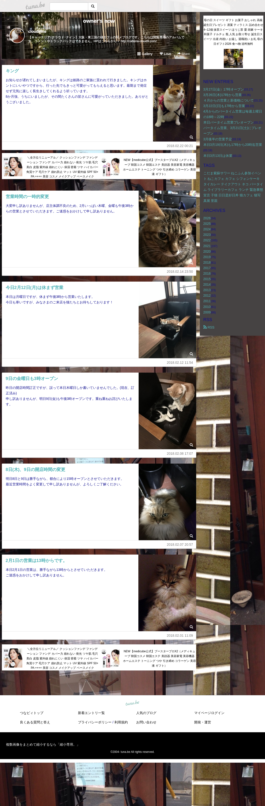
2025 (207, 224)
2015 (207, 279)
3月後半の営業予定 (217, 139)
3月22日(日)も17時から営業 (224, 106)
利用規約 (121, 722)
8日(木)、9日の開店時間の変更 (35, 469)
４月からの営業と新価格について (228, 100)
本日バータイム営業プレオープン (228, 122)
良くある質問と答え (35, 722)
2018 (207, 262)
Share (183, 54)
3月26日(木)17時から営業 (222, 95)
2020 (207, 251)
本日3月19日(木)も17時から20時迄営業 (232, 145)
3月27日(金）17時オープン (223, 89)
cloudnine (37, 31)
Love (165, 54)
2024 (207, 229)
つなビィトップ (31, 713)
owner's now (99, 21)
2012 (207, 295)
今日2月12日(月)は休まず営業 (34, 287)
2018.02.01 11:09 (180, 635)
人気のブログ (146, 713)
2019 (207, 257)
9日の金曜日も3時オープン (32, 378)
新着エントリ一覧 (91, 713)
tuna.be (132, 703)
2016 (207, 273)
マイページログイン (209, 713)
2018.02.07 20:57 (180, 544)
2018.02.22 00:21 (180, 146)
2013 (207, 290)
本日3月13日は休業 (217, 156)
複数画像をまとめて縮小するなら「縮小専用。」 (43, 744)
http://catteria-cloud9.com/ (139, 41)
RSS (209, 327)
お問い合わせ (146, 722)
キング (12, 70)
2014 (207, 284)
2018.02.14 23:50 (180, 271)
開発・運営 (202, 722)
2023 (207, 235)
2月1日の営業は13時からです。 (36, 560)
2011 (207, 301)
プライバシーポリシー (95, 722)
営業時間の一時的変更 (27, 196)
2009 (207, 312)
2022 (207, 240)
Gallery (144, 54)
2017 (207, 268)
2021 (207, 246)
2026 (207, 218)
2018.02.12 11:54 (180, 362)
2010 (207, 307)
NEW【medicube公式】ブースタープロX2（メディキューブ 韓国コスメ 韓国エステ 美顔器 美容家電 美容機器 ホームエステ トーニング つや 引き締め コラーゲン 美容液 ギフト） (159, 167)
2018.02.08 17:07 (180, 453)
